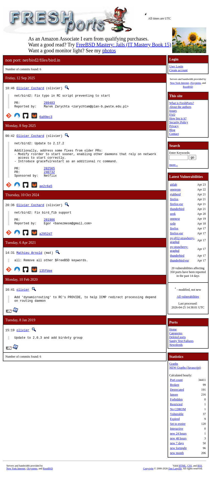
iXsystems (195, 83)
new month (177, 453)
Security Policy (178, 122)
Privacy (174, 126)
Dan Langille (175, 468)
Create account (178, 70)
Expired (175, 419)
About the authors (180, 107)
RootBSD (188, 86)
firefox (174, 199)
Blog (172, 130)
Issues (173, 111)
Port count (176, 380)
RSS (199, 465)
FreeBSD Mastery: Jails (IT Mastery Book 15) (123, 44)
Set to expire (177, 424)
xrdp (172, 223)
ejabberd (175, 194)
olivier (22, 304)
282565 (49, 177)
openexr (175, 218)
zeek (172, 214)
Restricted (176, 404)
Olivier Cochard (30, 88)
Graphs (173, 364)
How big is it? (177, 118)
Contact (174, 134)
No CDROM (178, 409)
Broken (174, 385)
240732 (49, 182)
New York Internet (179, 83)
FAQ (172, 114)
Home (173, 329)
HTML (182, 465)
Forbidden (176, 399)
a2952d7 (45, 247)
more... (173, 165)
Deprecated (177, 389)
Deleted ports (177, 337)
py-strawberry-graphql (179, 249)
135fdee (45, 285)
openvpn (175, 189)
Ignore (174, 394)
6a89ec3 (45, 120)
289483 (49, 105)
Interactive (176, 428)
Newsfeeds (176, 345)
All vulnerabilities (188, 296)
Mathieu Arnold (29, 266)
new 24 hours (178, 433)
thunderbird (177, 209)
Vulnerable (176, 414)
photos (109, 50)
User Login (176, 66)
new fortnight (178, 448)
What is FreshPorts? (181, 103)
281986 (49, 232)
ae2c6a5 (45, 197)
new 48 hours (178, 438)
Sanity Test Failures (181, 341)
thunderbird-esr (179, 260)
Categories (175, 333)
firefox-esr (176, 204)
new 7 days (177, 443)
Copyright (148, 468)
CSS (189, 465)
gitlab (173, 184)
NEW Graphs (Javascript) (185, 367)
